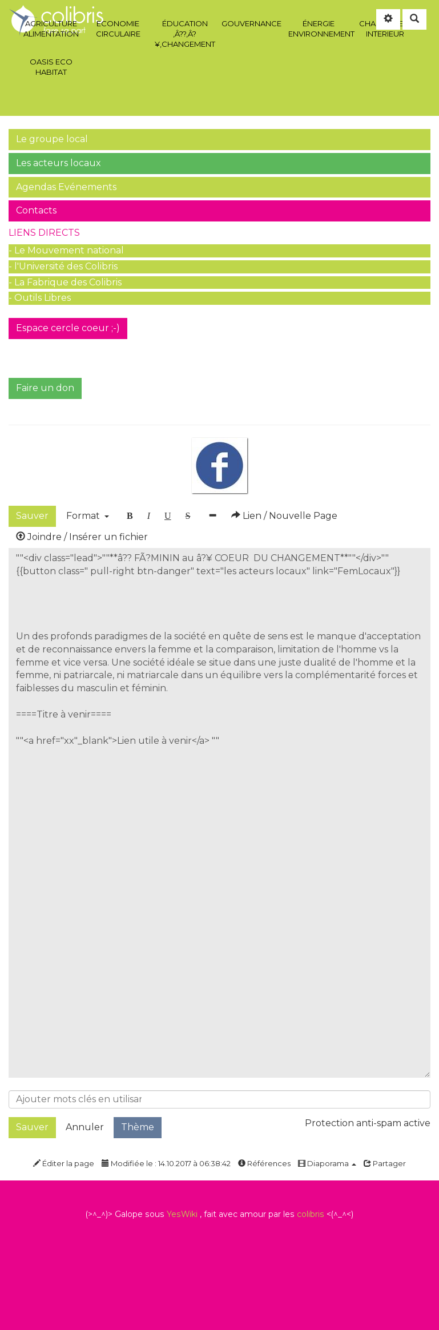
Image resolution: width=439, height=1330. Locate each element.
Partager (385, 1163)
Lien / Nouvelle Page (284, 515)
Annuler (85, 1127)
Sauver (32, 515)
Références (264, 1163)
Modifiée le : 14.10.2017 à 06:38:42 (166, 1163)
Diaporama (327, 1163)
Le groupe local (52, 139)
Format (87, 515)
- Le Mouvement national (66, 250)
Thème (137, 1127)
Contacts (36, 210)
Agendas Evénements (66, 187)
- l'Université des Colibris (63, 266)
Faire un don (45, 387)
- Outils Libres (40, 297)
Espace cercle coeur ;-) (68, 328)
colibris (310, 1214)
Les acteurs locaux (58, 163)
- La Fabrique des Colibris (65, 282)
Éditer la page (63, 1163)
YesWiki (182, 1214)
